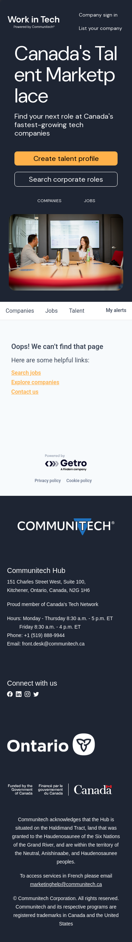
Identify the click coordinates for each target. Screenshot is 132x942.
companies (20, 310)
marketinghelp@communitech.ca (66, 884)
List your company (100, 28)
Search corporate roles (66, 179)
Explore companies (35, 382)
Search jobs (26, 372)
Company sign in (98, 15)
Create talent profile (66, 158)
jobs (51, 310)
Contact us (24, 391)
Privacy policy (47, 480)
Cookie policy (79, 480)
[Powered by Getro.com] (66, 463)
